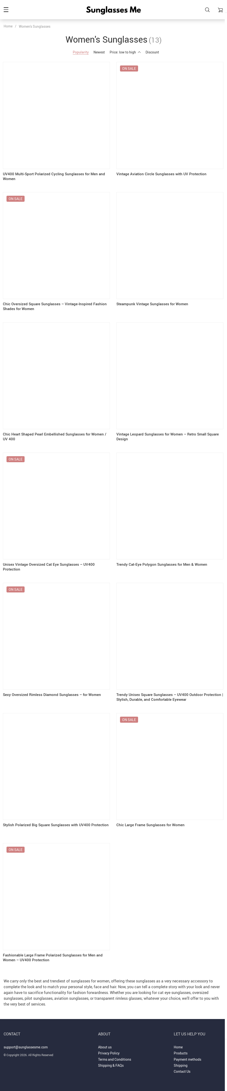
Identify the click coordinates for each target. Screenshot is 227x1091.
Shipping (180, 1059)
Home (8, 26)
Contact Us (182, 1065)
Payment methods (187, 1053)
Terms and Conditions (114, 1053)
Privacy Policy (109, 1046)
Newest (99, 52)
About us (105, 1040)
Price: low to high (125, 52)
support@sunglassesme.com (26, 1040)
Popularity (81, 52)
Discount (152, 52)
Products (180, 1046)
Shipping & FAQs (111, 1059)
